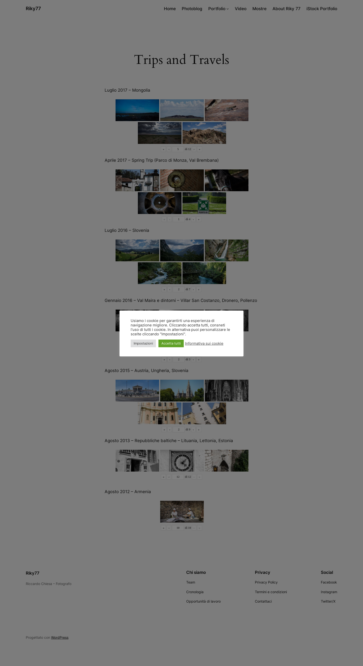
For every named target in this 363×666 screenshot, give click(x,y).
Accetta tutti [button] (171, 343)
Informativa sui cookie (204, 343)
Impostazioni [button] (143, 343)
